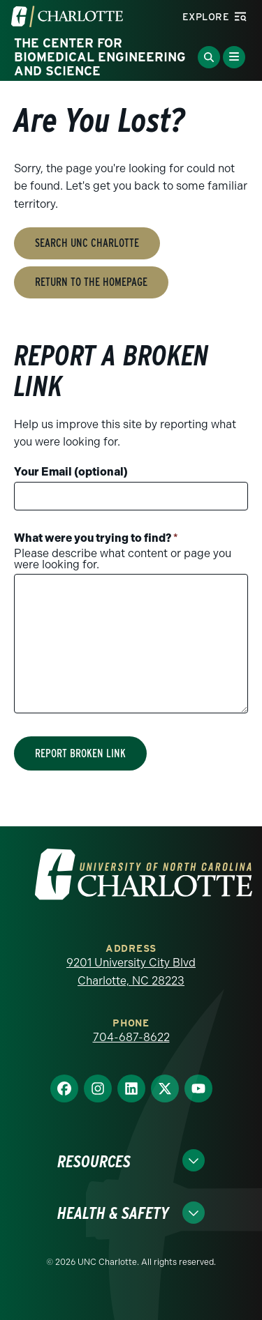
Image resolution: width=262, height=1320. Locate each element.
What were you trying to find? (96, 538)
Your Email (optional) (71, 471)
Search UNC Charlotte (87, 243)
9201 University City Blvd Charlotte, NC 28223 (131, 971)
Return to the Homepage (91, 282)
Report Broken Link (80, 753)
